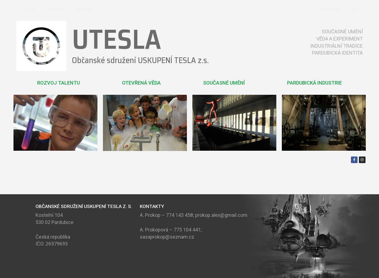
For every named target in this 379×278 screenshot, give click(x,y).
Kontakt (331, 9)
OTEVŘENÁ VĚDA (141, 83)
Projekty (55, 9)
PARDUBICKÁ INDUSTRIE (314, 83)
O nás (28, 9)
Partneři (84, 9)
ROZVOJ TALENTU (58, 83)
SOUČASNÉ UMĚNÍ (224, 83)
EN (354, 9)
